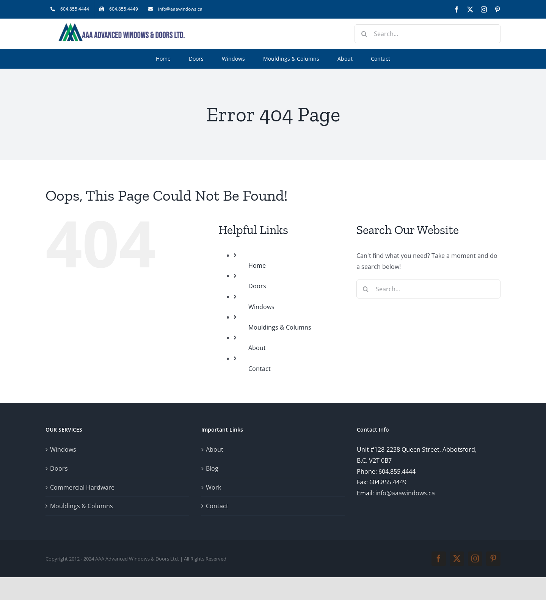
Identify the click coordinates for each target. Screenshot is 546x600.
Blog (212, 468)
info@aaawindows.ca (405, 493)
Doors (257, 286)
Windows (261, 307)
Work (213, 487)
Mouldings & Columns (279, 327)
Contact (259, 368)
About (257, 348)
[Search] (364, 33)
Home (257, 265)
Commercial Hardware (82, 487)
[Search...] (427, 33)
